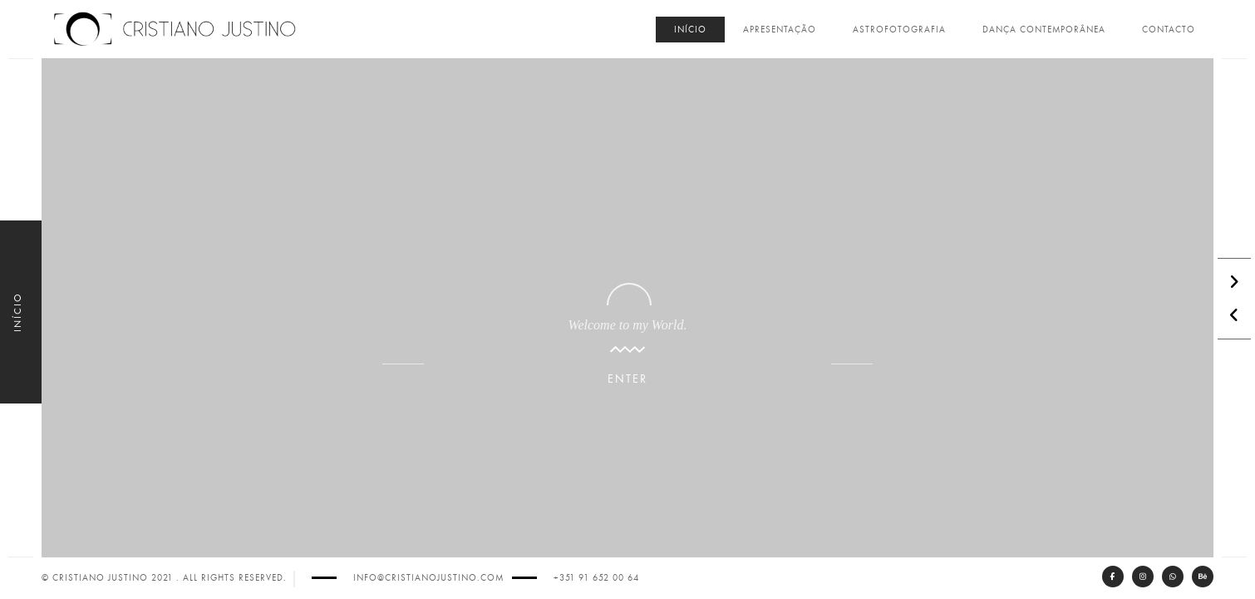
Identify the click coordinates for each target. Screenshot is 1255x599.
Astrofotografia (899, 29)
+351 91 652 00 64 (596, 577)
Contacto (1168, 29)
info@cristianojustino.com (428, 577)
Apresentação (779, 29)
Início (690, 29)
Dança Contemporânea (1043, 29)
